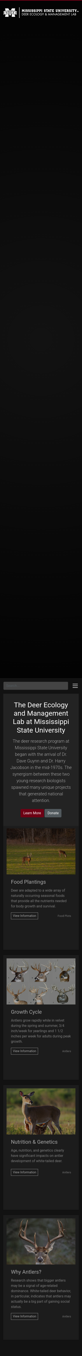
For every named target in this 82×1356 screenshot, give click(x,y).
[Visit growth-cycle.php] (24, 1043)
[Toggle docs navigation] (75, 685)
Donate (53, 813)
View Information (24, 908)
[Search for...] (35, 686)
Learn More (32, 813)
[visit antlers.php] (24, 1308)
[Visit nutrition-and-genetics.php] (24, 1164)
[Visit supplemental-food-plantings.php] (24, 908)
